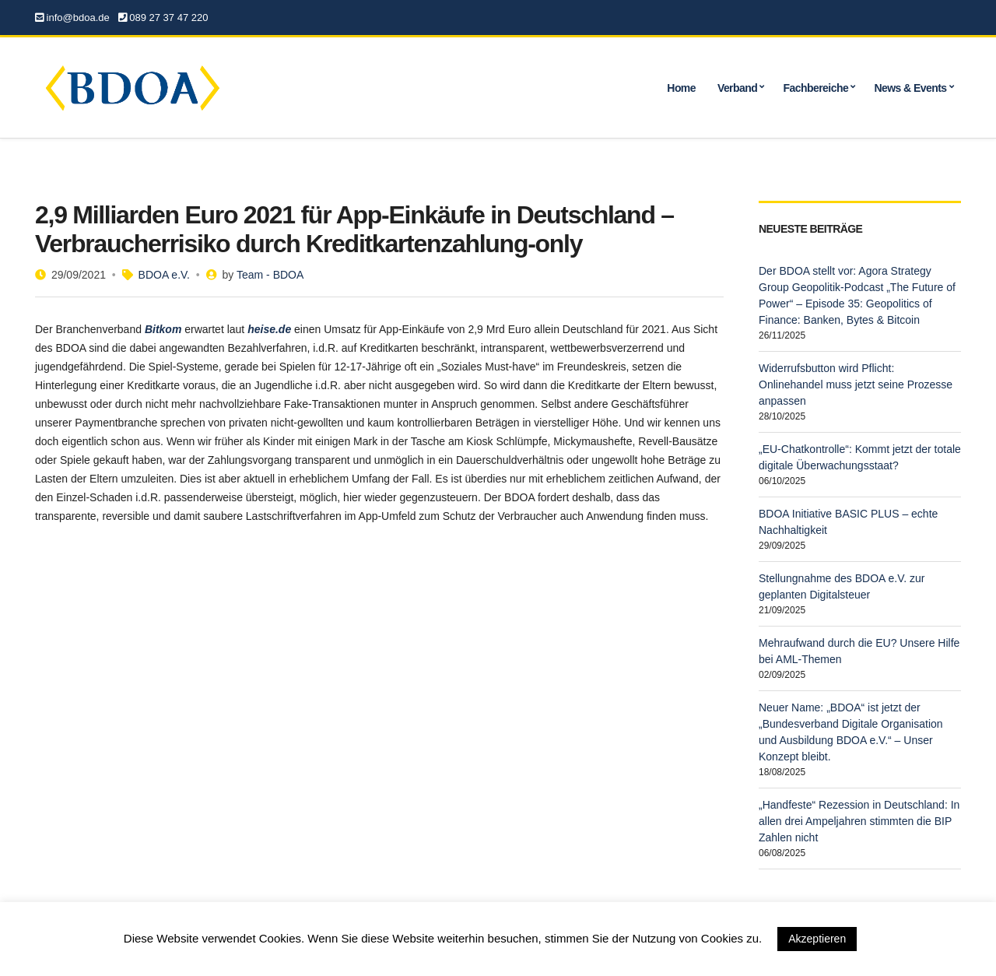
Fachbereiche (816, 88)
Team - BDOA (270, 275)
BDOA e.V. (164, 275)
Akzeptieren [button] (817, 938)
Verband (737, 88)
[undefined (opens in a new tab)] (163, 329)
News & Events (910, 88)
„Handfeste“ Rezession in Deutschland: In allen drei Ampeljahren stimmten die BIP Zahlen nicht (859, 821)
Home (681, 88)
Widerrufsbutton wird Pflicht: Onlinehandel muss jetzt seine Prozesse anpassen (855, 384)
